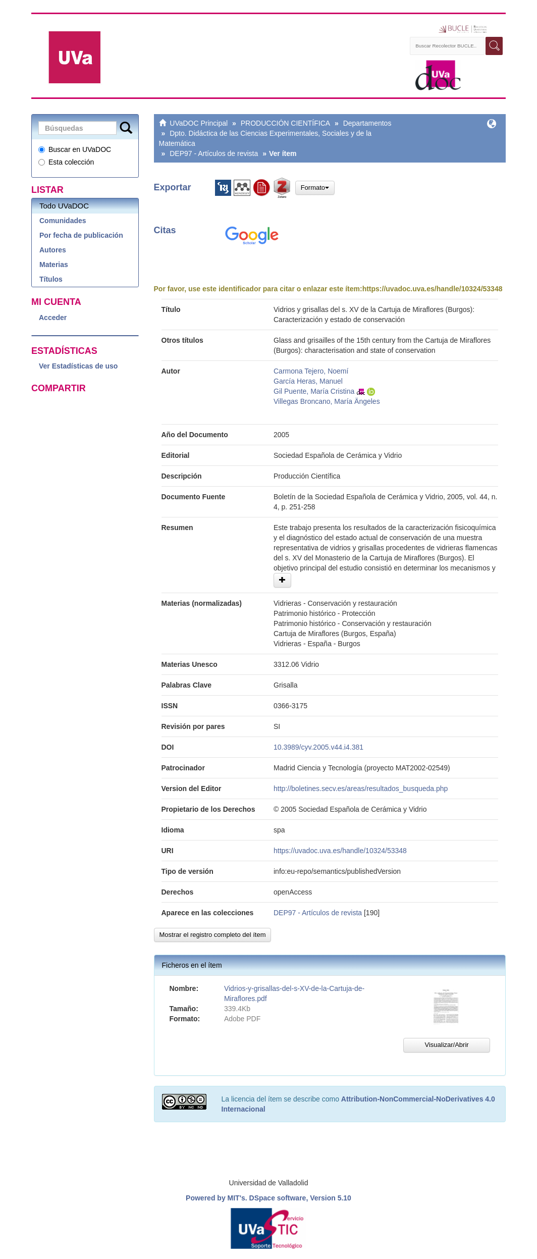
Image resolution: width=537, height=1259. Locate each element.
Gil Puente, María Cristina (314, 391)
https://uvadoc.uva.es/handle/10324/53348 (432, 289)
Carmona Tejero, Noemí (311, 371)
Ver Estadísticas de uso (78, 366)
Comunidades (62, 221)
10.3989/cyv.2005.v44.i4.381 (318, 747)
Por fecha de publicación (81, 235)
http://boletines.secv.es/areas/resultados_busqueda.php (361, 788)
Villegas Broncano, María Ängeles (327, 401)
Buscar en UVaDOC (74, 149)
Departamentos (367, 123)
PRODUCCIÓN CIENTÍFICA (285, 123)
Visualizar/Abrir (446, 1044)
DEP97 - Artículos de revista (214, 153)
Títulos (51, 279)
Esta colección (66, 162)
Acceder (53, 317)
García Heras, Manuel (308, 381)
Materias (53, 264)
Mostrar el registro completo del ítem (212, 934)
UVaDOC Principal (199, 123)
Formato (315, 187)
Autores (52, 250)
